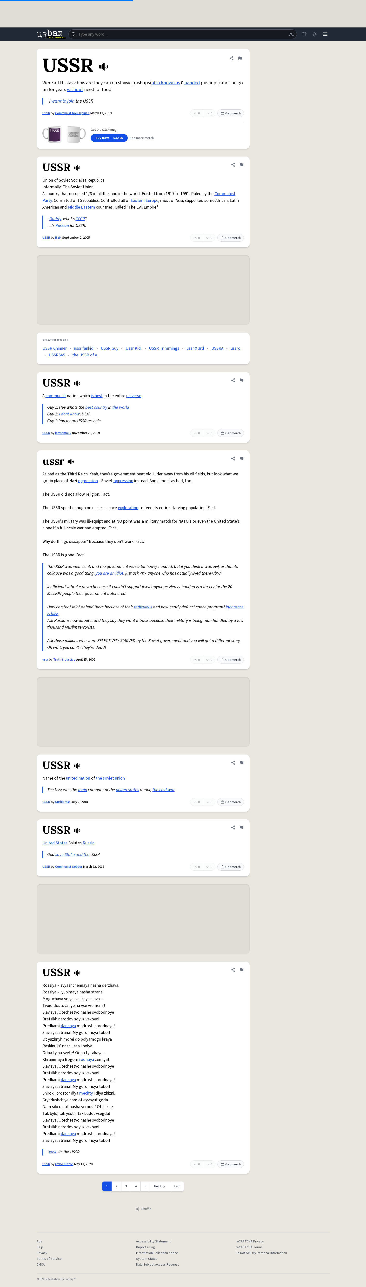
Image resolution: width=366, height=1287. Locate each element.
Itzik (58, 237)
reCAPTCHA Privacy (250, 1241)
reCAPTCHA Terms (249, 1247)
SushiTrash (63, 802)
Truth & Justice (64, 659)
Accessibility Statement (153, 1241)
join (71, 101)
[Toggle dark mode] (314, 34)
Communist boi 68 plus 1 (72, 113)
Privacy (42, 1253)
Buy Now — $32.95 (109, 138)
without (75, 89)
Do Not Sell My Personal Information (261, 1253)
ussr (45, 659)
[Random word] (291, 34)
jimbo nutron (64, 1164)
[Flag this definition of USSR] (240, 58)
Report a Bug (145, 1247)
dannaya (68, 1026)
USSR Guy (109, 348)
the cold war (164, 790)
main (82, 790)
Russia (88, 843)
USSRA (217, 348)
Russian (62, 226)
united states (127, 790)
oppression (88, 481)
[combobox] (182, 34)
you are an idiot (109, 573)
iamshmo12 (63, 433)
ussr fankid (83, 348)
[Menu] (325, 34)
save (59, 855)
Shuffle (143, 1209)
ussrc (235, 348)
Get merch (230, 113)
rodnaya (86, 1060)
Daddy (55, 219)
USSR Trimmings (164, 348)
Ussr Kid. (134, 348)
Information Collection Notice (157, 1253)
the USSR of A (84, 355)
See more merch (142, 138)
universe (133, 396)
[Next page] (160, 1186)
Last (177, 1186)
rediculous (143, 607)
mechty (86, 1093)
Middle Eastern (81, 207)
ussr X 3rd (195, 348)
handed (192, 82)
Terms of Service (49, 1258)
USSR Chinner (54, 348)
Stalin (70, 855)
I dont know (69, 414)
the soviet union (110, 778)
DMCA (41, 1264)
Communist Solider (69, 866)
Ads (39, 1241)
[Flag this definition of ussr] (241, 458)
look (52, 1152)
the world (120, 407)
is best (97, 396)
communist (56, 396)
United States (54, 843)
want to (58, 101)
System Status (146, 1258)
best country (96, 407)
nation (84, 778)
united (72, 778)
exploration (128, 508)
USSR (46, 113)
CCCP (80, 219)
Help (40, 1247)
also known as (166, 82)
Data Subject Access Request (157, 1264)
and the (82, 855)
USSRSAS (57, 355)
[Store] (304, 34)
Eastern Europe (144, 200)
